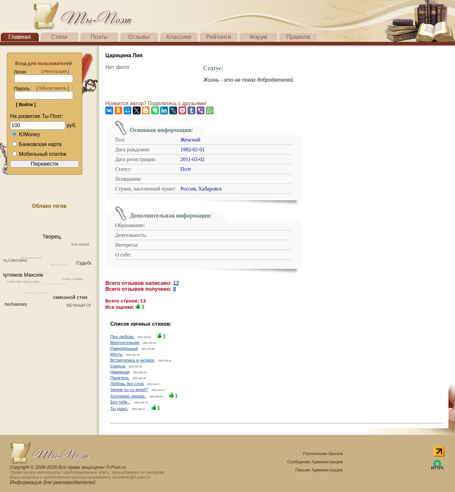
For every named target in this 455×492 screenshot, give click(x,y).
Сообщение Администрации (315, 461)
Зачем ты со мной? (129, 389)
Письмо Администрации (319, 469)
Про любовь (122, 336)
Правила (298, 37)
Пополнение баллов (323, 453)
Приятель (119, 377)
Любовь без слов (127, 383)
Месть (116, 354)
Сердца (117, 366)
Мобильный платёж (39, 154)
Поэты (99, 37)
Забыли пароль (52, 88)
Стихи (59, 37)
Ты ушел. (119, 408)
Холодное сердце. (128, 396)
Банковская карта (37, 144)
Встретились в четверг (132, 360)
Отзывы (139, 37)
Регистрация (55, 71)
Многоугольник (124, 342)
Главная (19, 37)
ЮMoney (26, 134)
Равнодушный (124, 348)
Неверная (119, 371)
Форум (258, 37)
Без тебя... (120, 402)
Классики (178, 37)
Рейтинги (218, 37)
